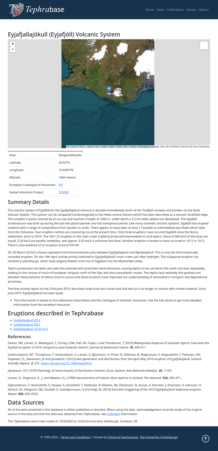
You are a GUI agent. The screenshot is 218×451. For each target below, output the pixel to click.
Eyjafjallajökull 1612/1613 (31, 329)
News (160, 10)
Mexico (204, 10)
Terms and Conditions (76, 437)
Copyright (113, 414)
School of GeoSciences (123, 437)
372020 (64, 192)
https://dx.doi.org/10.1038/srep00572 (66, 363)
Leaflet (71, 146)
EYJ (61, 185)
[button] (109, 90)
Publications (175, 10)
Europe (191, 10)
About (149, 10)
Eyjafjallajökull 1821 (27, 325)
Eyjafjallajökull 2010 (27, 320)
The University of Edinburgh (159, 437)
